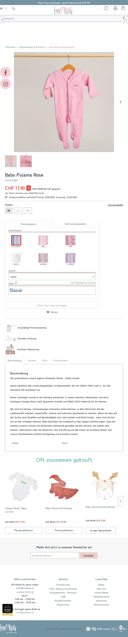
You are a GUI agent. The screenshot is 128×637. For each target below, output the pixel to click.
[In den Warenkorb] (101, 530)
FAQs (44, 360)
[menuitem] (4, 8)
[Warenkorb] (122, 9)
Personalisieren (28, 224)
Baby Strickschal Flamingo (59, 508)
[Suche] (13, 8)
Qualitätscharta (101, 596)
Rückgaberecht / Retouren (63, 592)
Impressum (101, 600)
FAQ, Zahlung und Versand (63, 588)
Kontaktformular (63, 600)
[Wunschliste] (106, 8)
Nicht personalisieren (75, 223)
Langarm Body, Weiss (16, 509)
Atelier (101, 584)
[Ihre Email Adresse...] (54, 555)
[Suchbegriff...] (64, 18)
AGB (63, 596)
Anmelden (89, 555)
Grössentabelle (115, 204)
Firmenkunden (60, 360)
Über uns (101, 588)
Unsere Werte (101, 592)
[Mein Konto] (114, 9)
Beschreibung (15, 360)
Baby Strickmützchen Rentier (100, 506)
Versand (32, 360)
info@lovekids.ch (25, 588)
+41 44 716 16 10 (25, 592)
